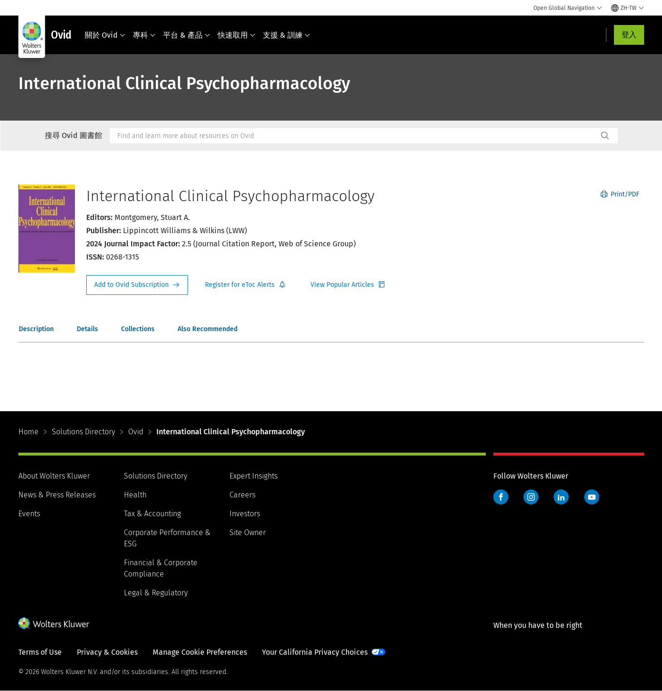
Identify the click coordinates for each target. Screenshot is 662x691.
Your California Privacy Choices (315, 652)
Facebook (500, 496)
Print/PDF (620, 194)
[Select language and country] (627, 8)
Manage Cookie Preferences (200, 652)
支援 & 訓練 (286, 35)
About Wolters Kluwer (54, 476)
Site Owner (247, 532)
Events (29, 513)
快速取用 (236, 35)
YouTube (591, 496)
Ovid (135, 431)
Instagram (531, 496)
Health (135, 494)
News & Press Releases (57, 494)
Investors (244, 513)
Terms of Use (40, 652)
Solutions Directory (83, 431)
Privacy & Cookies (107, 652)
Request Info (137, 285)
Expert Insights (253, 476)
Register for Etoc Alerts (245, 285)
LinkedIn (561, 496)
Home (28, 431)
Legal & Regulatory (156, 592)
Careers (242, 494)
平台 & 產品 (186, 35)
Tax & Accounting (152, 513)
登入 (629, 34)
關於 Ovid (105, 35)
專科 (144, 35)
